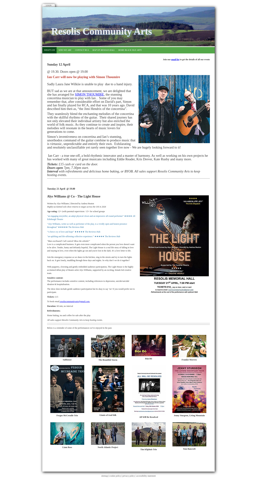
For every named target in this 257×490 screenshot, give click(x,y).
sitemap (104, 476)
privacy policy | (129, 476)
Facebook (206, 15)
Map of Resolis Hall (103, 50)
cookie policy (115, 476)
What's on (49, 50)
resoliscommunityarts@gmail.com (74, 301)
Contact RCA (82, 50)
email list (175, 59)
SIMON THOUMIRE (89, 94)
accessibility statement (146, 476)
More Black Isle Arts (130, 50)
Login (48, 5)
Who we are (64, 50)
